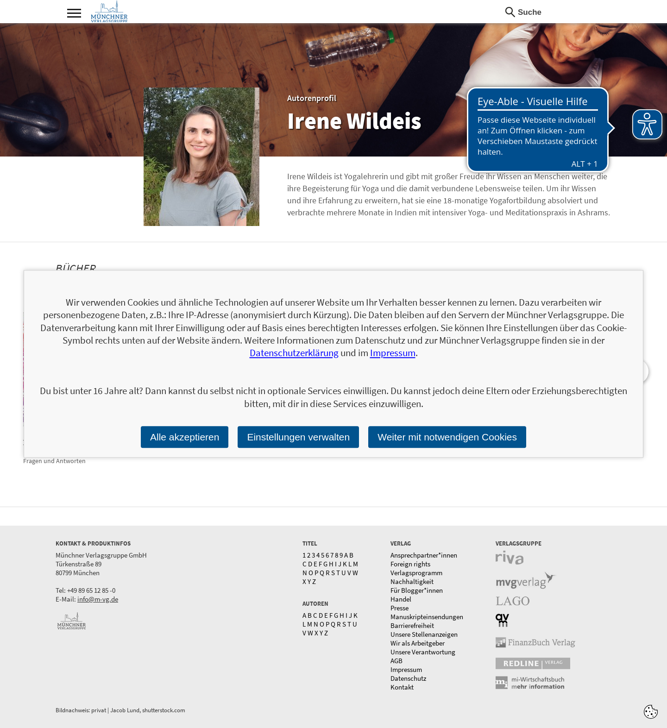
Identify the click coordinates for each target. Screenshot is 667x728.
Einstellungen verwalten (298, 437)
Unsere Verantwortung (422, 651)
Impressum (406, 669)
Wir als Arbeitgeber (417, 643)
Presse (399, 607)
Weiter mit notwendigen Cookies (447, 437)
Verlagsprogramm (416, 572)
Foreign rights (410, 563)
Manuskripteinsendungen (426, 616)
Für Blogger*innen (416, 590)
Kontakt (402, 687)
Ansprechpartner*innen (423, 555)
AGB (396, 660)
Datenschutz (408, 678)
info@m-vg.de (97, 599)
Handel (400, 599)
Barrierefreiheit (412, 625)
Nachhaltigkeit (412, 581)
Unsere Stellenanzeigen (424, 634)
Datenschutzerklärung (294, 353)
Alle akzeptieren (184, 437)
